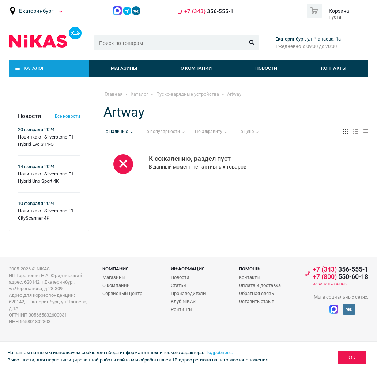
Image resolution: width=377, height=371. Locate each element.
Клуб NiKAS (183, 301)
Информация (188, 269)
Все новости (67, 116)
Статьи (178, 285)
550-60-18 (340, 276)
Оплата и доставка (260, 285)
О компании (196, 68)
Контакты (333, 68)
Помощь (249, 269)
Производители (188, 293)
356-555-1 (209, 11)
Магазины (124, 68)
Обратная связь (256, 293)
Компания (115, 269)
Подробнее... (219, 352)
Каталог (34, 68)
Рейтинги (181, 309)
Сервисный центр (122, 293)
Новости (266, 68)
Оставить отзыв (256, 301)
